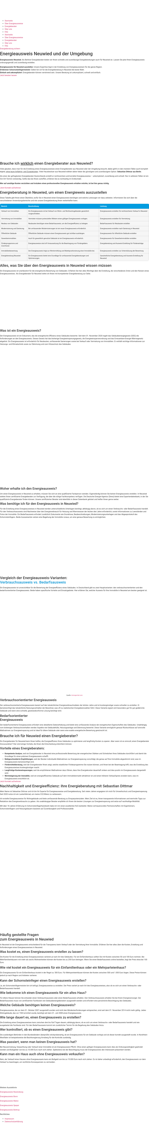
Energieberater (11, 26)
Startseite (9, 21)
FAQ (6, 32)
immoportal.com (77, 695)
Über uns (8, 29)
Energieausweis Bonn (9, 1096)
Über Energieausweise (14, 23)
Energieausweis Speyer (9, 1105)
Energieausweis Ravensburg (11, 1092)
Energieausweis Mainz (9, 1101)
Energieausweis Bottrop (10, 1110)
